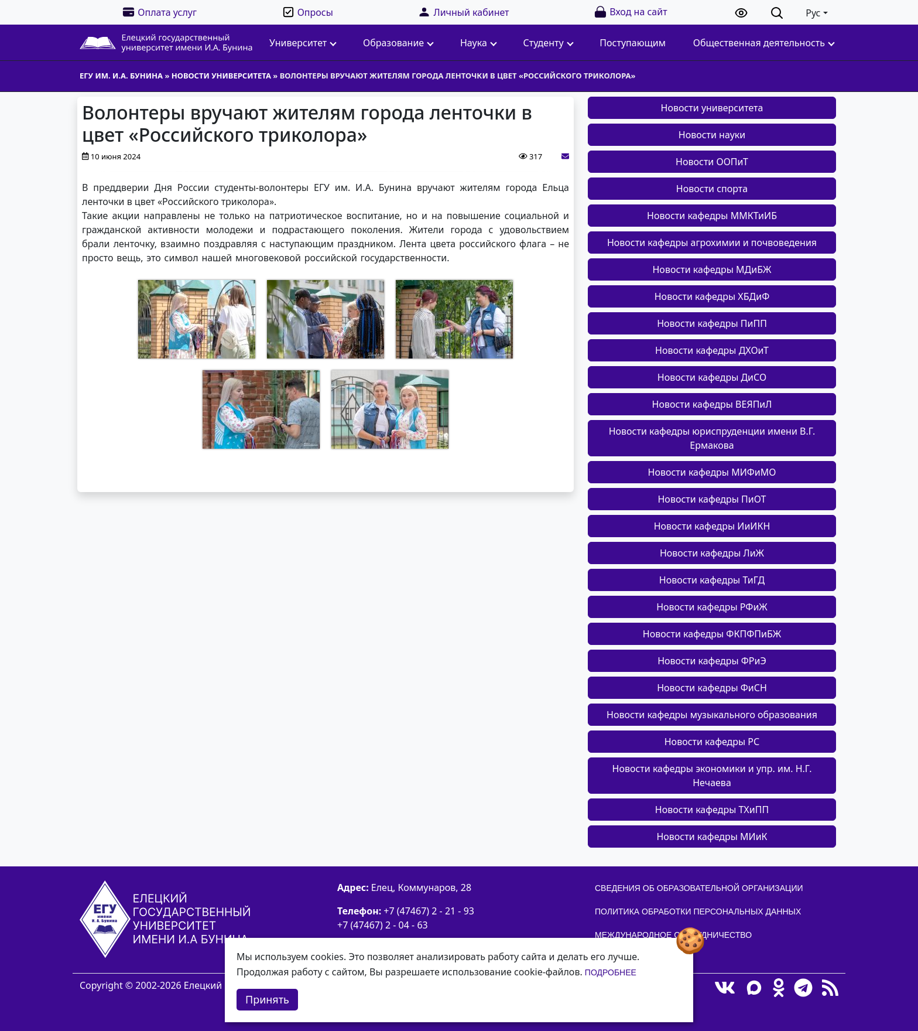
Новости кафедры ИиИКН (712, 526)
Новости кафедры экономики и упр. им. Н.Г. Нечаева (712, 775)
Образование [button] (398, 42)
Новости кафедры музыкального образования (712, 714)
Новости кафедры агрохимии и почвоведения (712, 242)
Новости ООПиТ (712, 161)
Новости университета (712, 107)
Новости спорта (712, 188)
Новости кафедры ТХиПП (712, 809)
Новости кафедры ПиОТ (711, 499)
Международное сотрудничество (673, 935)
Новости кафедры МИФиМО (712, 472)
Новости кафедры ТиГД (712, 579)
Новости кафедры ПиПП (712, 323)
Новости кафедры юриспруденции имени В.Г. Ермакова (712, 438)
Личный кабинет (463, 12)
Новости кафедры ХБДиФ (712, 296)
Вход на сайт (630, 12)
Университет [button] (303, 42)
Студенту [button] (548, 42)
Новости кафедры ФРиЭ (711, 660)
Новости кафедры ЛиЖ (712, 553)
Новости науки (712, 134)
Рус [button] (813, 12)
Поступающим (633, 42)
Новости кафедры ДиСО (711, 377)
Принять (267, 999)
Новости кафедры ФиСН (712, 687)
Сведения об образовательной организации (699, 888)
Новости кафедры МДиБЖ (711, 269)
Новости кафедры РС (712, 741)
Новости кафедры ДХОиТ (712, 350)
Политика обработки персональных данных (698, 911)
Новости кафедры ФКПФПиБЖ (712, 633)
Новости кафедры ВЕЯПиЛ (712, 404)
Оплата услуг (159, 12)
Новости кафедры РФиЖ (712, 606)
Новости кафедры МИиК (711, 836)
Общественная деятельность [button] (764, 42)
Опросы (307, 12)
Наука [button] (478, 42)
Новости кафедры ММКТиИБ (712, 215)
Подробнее (610, 972)
